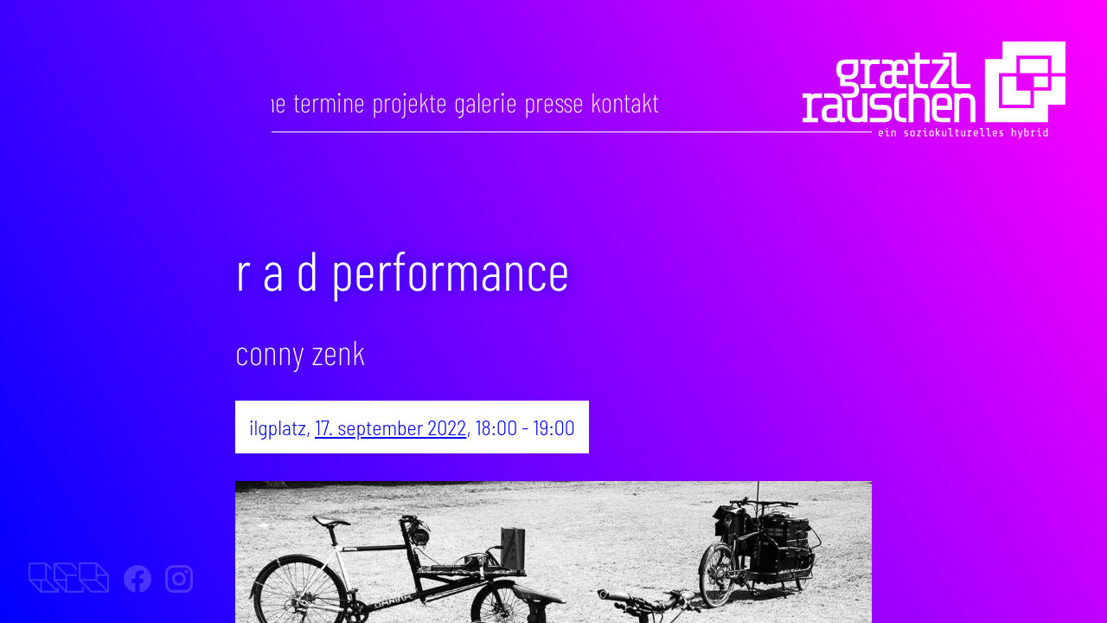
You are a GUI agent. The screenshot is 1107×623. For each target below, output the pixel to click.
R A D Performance (402, 268)
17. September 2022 (391, 427)
